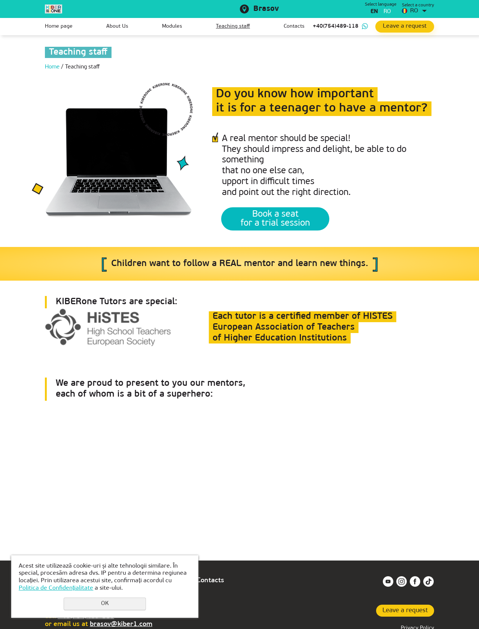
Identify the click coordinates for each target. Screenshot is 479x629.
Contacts (294, 26)
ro (387, 12)
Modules (172, 26)
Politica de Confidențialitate (56, 588)
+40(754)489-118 (336, 26)
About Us (117, 26)
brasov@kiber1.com (121, 624)
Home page (59, 26)
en (374, 12)
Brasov (266, 9)
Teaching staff (233, 26)
